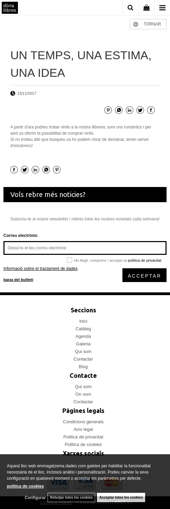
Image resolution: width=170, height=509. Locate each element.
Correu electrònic (20, 235)
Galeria (83, 343)
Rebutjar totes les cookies (71, 497)
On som (83, 394)
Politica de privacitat (83, 436)
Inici (83, 321)
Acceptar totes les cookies (121, 497)
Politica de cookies (83, 444)
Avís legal (83, 429)
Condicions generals (83, 421)
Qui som (83, 351)
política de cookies (25, 486)
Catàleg (83, 328)
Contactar (83, 359)
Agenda (83, 336)
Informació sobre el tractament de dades (40, 268)
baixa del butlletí (18, 280)
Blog (83, 366)
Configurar (35, 497)
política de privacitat (144, 260)
